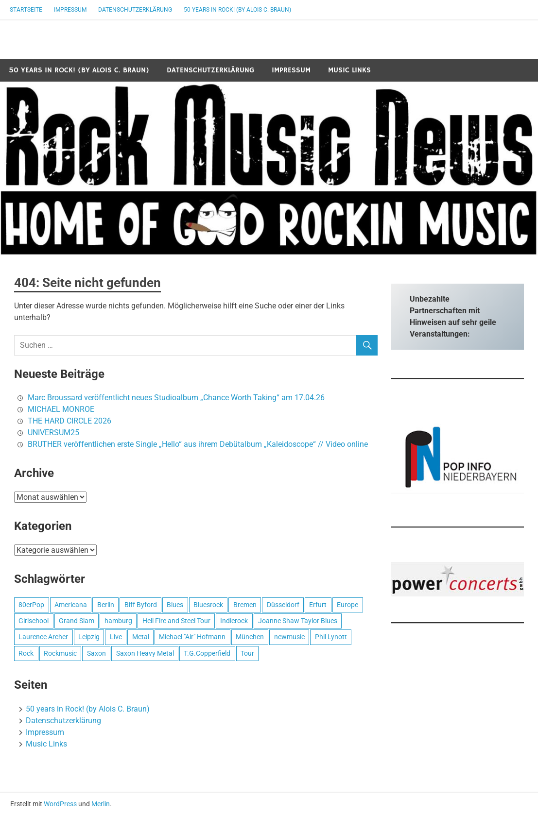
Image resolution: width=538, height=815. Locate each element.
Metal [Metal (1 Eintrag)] (140, 637)
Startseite (26, 9)
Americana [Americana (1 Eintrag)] (70, 605)
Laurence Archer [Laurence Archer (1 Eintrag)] (43, 637)
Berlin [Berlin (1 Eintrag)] (105, 605)
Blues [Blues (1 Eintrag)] (175, 605)
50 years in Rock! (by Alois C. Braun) (237, 9)
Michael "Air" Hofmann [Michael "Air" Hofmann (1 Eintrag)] (192, 637)
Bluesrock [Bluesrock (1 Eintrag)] (208, 605)
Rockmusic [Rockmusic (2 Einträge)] (60, 653)
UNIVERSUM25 (53, 432)
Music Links (349, 70)
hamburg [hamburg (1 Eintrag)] (118, 621)
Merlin (100, 804)
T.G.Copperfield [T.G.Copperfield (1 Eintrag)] (207, 653)
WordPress (60, 804)
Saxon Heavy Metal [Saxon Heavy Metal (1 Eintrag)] (145, 653)
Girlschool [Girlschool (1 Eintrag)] (33, 621)
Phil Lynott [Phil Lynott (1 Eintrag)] (331, 637)
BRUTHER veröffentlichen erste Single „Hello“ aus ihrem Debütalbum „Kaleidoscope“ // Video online (198, 444)
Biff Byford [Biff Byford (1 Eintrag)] (140, 605)
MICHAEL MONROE (61, 409)
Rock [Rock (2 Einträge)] (26, 653)
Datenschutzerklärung (135, 9)
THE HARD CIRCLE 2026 (69, 420)
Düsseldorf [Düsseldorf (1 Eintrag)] (283, 605)
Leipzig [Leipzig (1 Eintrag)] (89, 637)
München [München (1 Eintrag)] (250, 637)
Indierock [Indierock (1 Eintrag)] (234, 621)
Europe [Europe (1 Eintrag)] (347, 605)
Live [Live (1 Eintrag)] (116, 637)
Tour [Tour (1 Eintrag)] (247, 653)
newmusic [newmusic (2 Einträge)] (289, 637)
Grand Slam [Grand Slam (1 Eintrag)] (76, 621)
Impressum (70, 9)
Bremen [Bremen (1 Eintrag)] (245, 605)
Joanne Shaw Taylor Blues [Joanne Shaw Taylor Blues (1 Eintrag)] (297, 621)
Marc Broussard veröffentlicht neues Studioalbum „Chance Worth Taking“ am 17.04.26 (176, 397)
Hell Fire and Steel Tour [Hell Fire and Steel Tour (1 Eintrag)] (176, 621)
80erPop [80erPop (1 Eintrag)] (31, 605)
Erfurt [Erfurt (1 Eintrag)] (318, 605)
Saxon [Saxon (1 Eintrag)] (96, 653)
